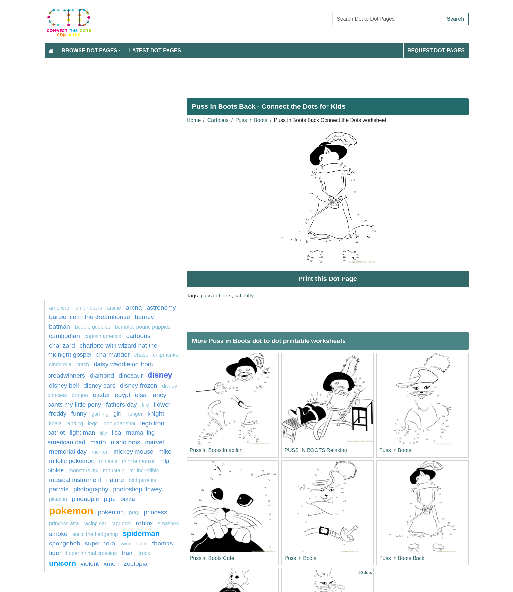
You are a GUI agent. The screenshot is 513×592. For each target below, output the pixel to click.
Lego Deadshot (118, 423)
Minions (108, 461)
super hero (100, 543)
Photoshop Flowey (137, 489)
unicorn (62, 563)
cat (238, 295)
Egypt (122, 394)
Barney (144, 317)
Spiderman (141, 533)
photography (90, 489)
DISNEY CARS (99, 385)
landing (74, 423)
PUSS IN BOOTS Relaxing (315, 450)
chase (141, 355)
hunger (134, 414)
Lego (93, 423)
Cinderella (60, 364)
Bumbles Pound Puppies (142, 327)
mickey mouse (134, 451)
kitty (249, 295)
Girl (117, 413)
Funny (79, 413)
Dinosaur (131, 375)
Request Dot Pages (436, 50)
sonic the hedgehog (95, 534)
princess (155, 512)
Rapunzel (121, 523)
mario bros (125, 442)
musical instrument (75, 479)
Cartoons (218, 120)
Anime (114, 308)
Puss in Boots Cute (212, 558)
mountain (114, 470)
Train (128, 552)
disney (160, 375)
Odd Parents (142, 480)
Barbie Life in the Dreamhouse (89, 317)
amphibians (88, 308)
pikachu (58, 499)
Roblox (144, 523)
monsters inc (83, 470)
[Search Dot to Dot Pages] (387, 19)
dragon (80, 395)
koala (55, 423)
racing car (94, 523)
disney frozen (138, 385)
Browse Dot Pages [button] (89, 50)
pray (134, 512)
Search (455, 19)
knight (155, 413)
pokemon (71, 510)
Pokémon (112, 512)
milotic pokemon (72, 460)
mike (165, 451)
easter (101, 394)
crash (82, 364)
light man (82, 432)
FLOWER (162, 404)
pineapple (85, 498)
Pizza (127, 498)
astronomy (161, 307)
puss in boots (216, 295)
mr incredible (144, 470)
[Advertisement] (240, 75)
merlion (100, 452)
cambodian (64, 336)
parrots (59, 489)
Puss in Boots (251, 120)
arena (134, 307)
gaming (99, 414)
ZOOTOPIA (136, 563)
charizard (62, 345)
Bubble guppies (92, 327)
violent (90, 563)
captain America (103, 336)
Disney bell (64, 385)
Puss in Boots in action (216, 450)
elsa (141, 394)
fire (145, 405)
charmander (113, 354)
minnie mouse (138, 461)
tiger (55, 552)
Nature (115, 479)
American (60, 308)
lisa (116, 432)
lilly (103, 433)
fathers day (121, 404)
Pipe (109, 498)
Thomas (162, 543)
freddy (57, 413)
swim (126, 543)
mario (98, 442)
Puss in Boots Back (401, 558)
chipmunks (165, 355)
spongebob (64, 543)
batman (59, 326)
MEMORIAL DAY (68, 451)
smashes (168, 523)
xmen (111, 563)
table (142, 543)
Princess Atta (64, 523)
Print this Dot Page (327, 278)
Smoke (58, 533)
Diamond (102, 375)
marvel (154, 442)
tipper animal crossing (91, 553)
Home (194, 120)
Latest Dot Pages (155, 50)
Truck (144, 553)
